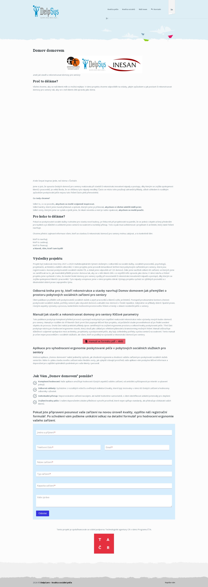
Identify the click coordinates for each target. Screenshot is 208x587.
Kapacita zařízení (46, 485)
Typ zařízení (44, 474)
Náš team (143, 9)
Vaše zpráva (43, 497)
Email (109, 447)
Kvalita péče (113, 9)
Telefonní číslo (45, 447)
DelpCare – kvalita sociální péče (56, 582)
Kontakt (156, 9)
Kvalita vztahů (128, 9)
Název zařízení (45, 462)
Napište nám (170, 582)
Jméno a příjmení (46, 432)
